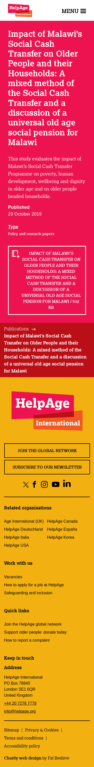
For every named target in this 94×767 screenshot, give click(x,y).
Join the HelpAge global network (32, 624)
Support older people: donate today (35, 632)
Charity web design (22, 758)
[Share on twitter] (26, 484)
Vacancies (13, 577)
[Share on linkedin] (67, 484)
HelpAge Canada (62, 521)
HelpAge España (62, 529)
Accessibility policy (22, 746)
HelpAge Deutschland (23, 529)
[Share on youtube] (55, 484)
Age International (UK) (24, 521)
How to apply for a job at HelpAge (34, 585)
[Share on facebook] (34, 484)
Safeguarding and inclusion (28, 593)
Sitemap (11, 730)
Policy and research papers (31, 233)
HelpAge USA (16, 545)
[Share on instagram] (44, 484)
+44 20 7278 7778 (20, 703)
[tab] (20, 328)
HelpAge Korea (60, 537)
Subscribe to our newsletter (47, 467)
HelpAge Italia (16, 537)
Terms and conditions (23, 738)
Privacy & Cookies (42, 730)
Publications (16, 329)
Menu (74, 11)
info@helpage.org (20, 711)
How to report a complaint (27, 640)
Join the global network (47, 450)
